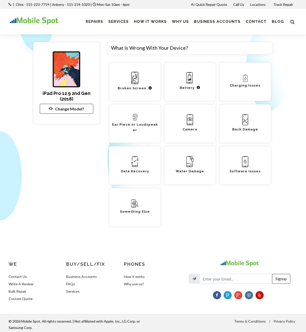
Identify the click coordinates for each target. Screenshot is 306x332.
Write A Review (21, 284)
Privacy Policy (284, 321)
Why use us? (134, 284)
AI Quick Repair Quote (209, 4)
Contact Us (18, 276)
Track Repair (283, 4)
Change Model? (66, 109)
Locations (258, 4)
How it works (134, 276)
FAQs (70, 284)
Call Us (238, 4)
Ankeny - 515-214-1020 (71, 4)
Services (73, 291)
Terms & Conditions (250, 321)
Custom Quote (21, 298)
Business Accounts (81, 276)
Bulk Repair (17, 291)
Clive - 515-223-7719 (32, 4)
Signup (281, 278)
